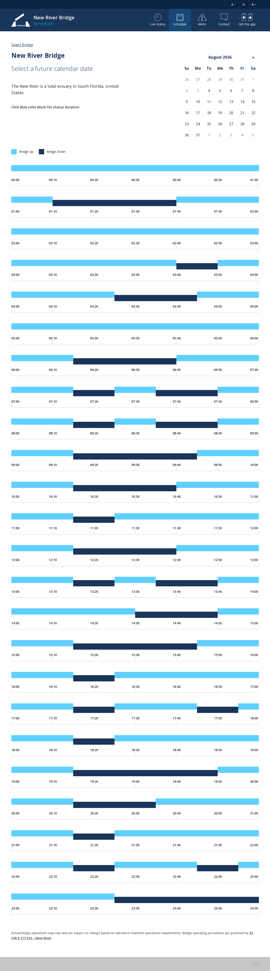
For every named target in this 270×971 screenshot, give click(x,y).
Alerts (202, 20)
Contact (224, 20)
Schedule (179, 20)
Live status (158, 20)
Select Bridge (22, 44)
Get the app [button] (247, 20)
